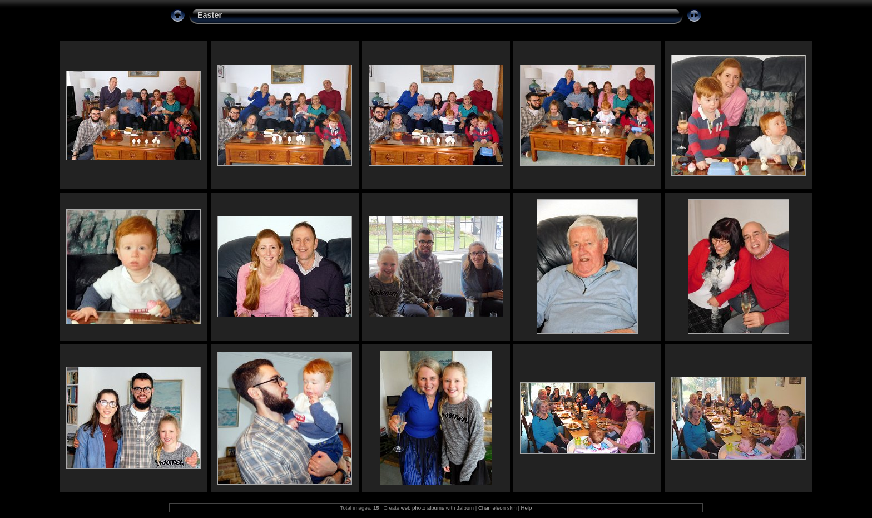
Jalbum (465, 508)
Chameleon (492, 508)
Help (526, 508)
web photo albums (422, 508)
